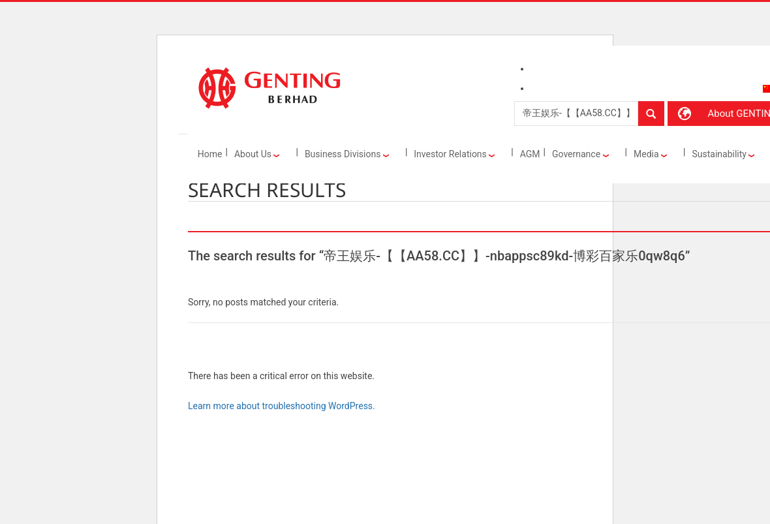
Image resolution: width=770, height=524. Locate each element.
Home (210, 154)
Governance (580, 154)
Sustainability (723, 154)
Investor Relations (454, 154)
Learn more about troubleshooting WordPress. (281, 406)
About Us (257, 154)
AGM (530, 154)
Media (650, 154)
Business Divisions (347, 154)
